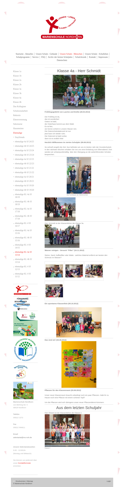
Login (109, 481)
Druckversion (19, 481)
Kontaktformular (24, 463)
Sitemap (30, 481)
